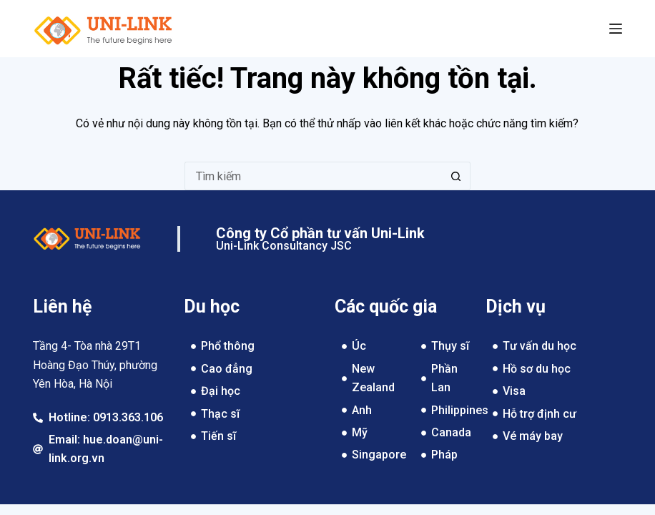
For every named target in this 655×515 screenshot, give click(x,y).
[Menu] (615, 28)
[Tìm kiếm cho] (313, 176)
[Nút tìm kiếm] (456, 176)
